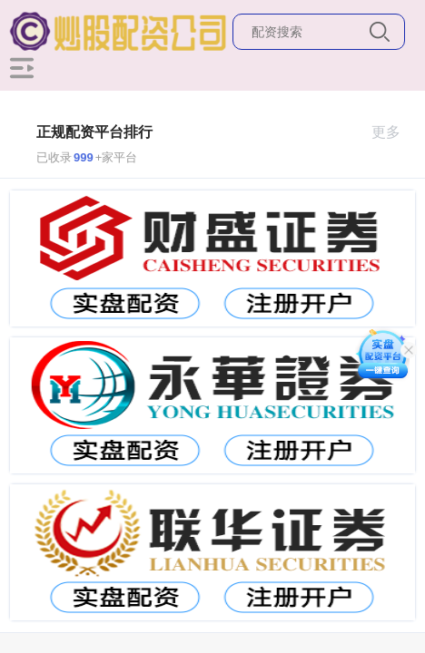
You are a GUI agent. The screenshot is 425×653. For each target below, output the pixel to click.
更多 (393, 132)
